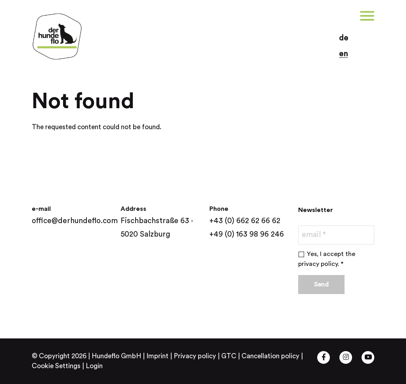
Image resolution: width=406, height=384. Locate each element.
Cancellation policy (270, 356)
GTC (228, 356)
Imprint (157, 356)
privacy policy (317, 264)
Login (94, 366)
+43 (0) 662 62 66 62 (244, 221)
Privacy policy (195, 356)
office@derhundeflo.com (75, 221)
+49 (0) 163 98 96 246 (246, 234)
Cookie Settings (56, 366)
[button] (63, 15)
